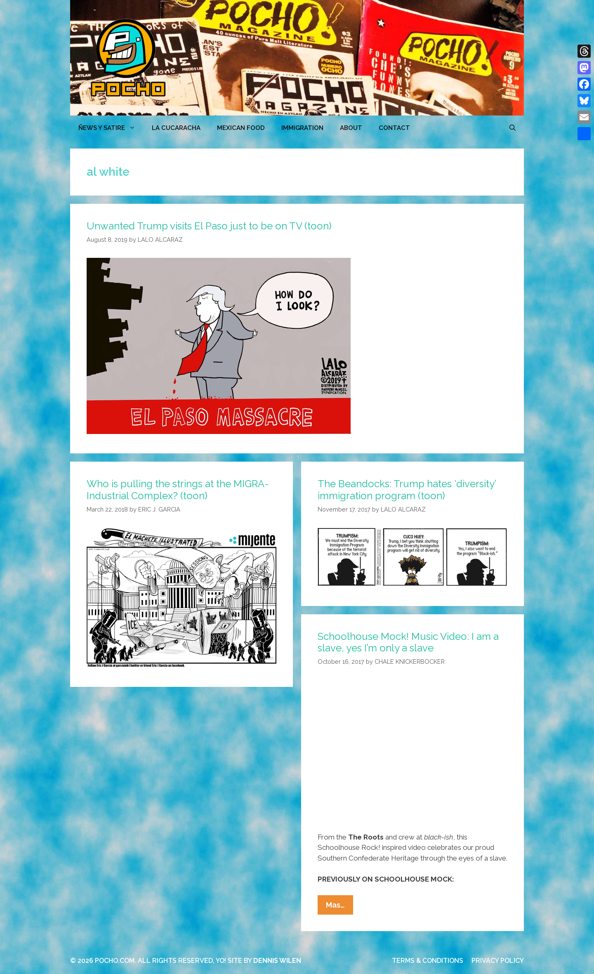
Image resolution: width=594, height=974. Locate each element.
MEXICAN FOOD (241, 128)
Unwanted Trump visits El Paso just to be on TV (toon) (209, 226)
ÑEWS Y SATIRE (111, 128)
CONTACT (394, 128)
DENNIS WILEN (277, 961)
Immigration (302, 128)
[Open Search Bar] (512, 128)
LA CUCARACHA (176, 128)
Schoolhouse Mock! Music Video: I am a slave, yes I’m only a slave (408, 642)
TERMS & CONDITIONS (427, 961)
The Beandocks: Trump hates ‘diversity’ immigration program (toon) (407, 490)
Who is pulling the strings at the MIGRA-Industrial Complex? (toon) (178, 490)
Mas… (339, 907)
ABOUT (351, 128)
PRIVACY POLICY (497, 961)
